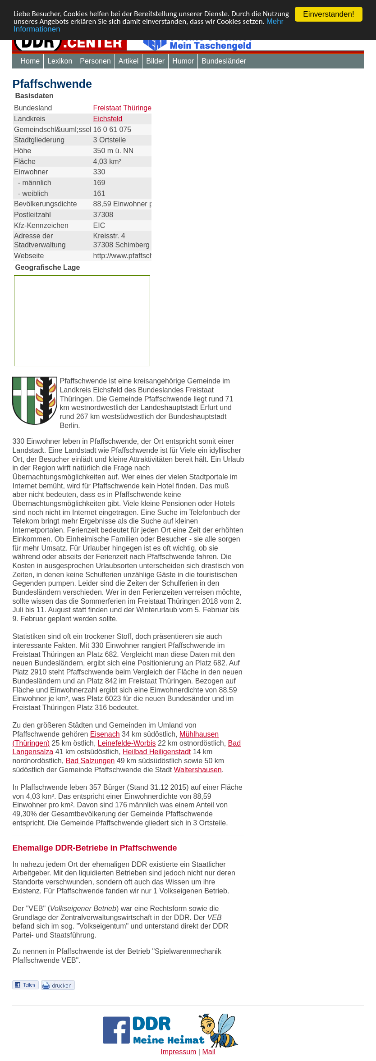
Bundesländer (224, 61)
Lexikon (59, 61)
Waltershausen (198, 770)
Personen (95, 61)
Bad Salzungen (90, 761)
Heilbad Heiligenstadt (157, 752)
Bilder (155, 61)
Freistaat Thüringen (124, 108)
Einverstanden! (328, 14)
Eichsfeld (108, 119)
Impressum (178, 1052)
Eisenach (105, 734)
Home (30, 61)
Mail (208, 1052)
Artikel (128, 61)
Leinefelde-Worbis (127, 743)
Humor (183, 61)
